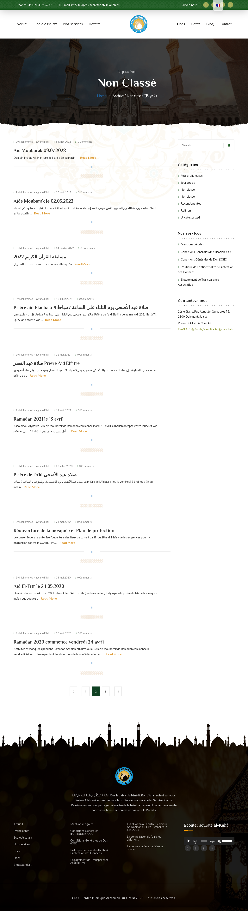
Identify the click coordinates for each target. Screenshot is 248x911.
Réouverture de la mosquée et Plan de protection (64, 530)
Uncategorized (190, 217)
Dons (181, 24)
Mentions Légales (192, 244)
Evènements (21, 830)
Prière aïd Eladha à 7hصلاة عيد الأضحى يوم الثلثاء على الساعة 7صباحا (81, 307)
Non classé (188, 189)
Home (102, 95)
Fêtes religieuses (192, 175)
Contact (226, 24)
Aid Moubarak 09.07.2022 (40, 150)
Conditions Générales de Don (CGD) (204, 259)
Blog (210, 24)
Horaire (94, 24)
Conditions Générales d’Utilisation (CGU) (207, 252)
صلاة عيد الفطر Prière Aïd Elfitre (47, 363)
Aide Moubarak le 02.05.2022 (43, 201)
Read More (88, 157)
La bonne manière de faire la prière (145, 848)
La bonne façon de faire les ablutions (144, 838)
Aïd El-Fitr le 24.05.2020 (39, 586)
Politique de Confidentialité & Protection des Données (89, 851)
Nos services (73, 24)
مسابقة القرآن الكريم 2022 (40, 256)
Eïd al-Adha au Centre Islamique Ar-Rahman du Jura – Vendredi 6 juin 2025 (147, 827)
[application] (209, 841)
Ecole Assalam (45, 24)
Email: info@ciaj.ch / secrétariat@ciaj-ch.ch (205, 329)
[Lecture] (189, 842)
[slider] (204, 841)
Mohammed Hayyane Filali (34, 141)
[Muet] (219, 842)
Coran (195, 24)
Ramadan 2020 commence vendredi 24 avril (59, 641)
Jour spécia (188, 182)
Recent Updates (191, 203)
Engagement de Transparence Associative (89, 861)
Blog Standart (23, 864)
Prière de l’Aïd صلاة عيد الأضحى (45, 474)
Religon (186, 210)
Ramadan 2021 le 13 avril (39, 419)
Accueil (22, 24)
